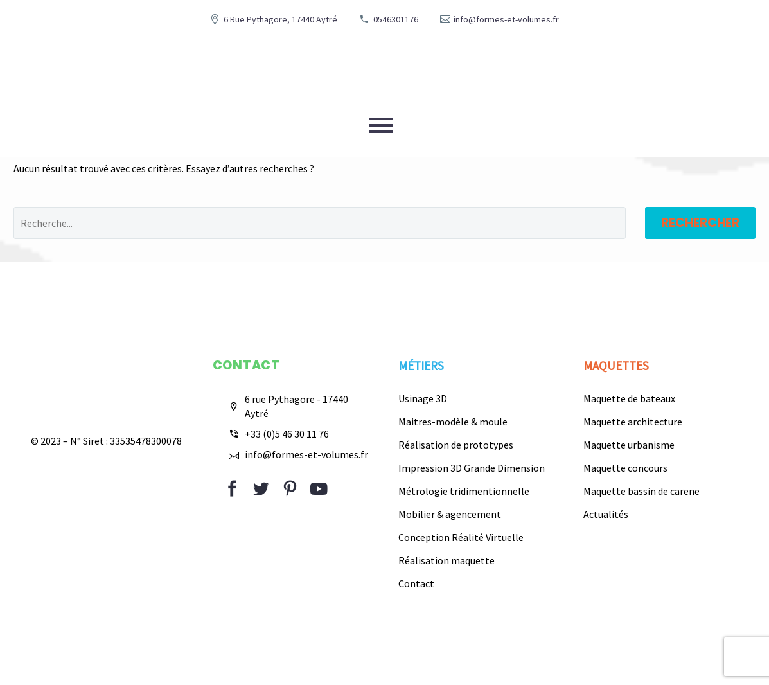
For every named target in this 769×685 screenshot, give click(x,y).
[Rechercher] (319, 223)
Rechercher (700, 222)
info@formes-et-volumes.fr (506, 19)
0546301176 (395, 19)
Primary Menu (381, 125)
